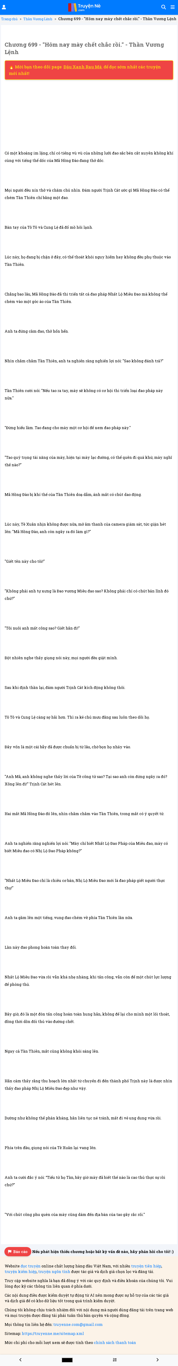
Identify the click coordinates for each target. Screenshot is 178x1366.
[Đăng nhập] (3, 7)
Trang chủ (9, 19)
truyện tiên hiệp (146, 1265)
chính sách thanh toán (115, 1342)
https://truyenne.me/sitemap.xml (53, 1333)
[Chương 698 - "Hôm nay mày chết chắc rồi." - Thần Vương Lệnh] (20, 1359)
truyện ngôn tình (54, 1271)
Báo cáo (18, 1251)
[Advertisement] (89, 114)
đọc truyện (31, 1265)
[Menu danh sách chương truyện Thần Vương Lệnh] (115, 1359)
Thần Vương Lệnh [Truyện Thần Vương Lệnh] (37, 19)
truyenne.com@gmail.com (78, 1324)
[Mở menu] (172, 7)
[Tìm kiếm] (162, 7)
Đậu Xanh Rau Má (83, 67)
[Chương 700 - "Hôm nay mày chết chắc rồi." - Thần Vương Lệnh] (157, 1359)
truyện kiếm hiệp (21, 1271)
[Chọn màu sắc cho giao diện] (67, 1360)
